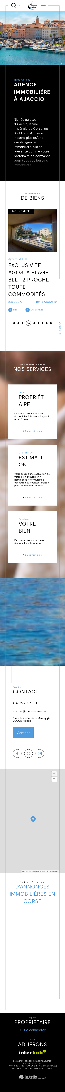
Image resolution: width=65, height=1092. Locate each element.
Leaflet (25, 871)
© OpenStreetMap (50, 871)
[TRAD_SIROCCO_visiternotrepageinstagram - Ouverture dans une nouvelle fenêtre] (40, 753)
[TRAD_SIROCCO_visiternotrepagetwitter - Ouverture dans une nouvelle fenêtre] (28, 753)
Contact (59, 328)
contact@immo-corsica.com (30, 711)
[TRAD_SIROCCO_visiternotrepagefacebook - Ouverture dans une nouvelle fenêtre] (17, 753)
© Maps (35, 871)
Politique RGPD (37, 1068)
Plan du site (31, 1066)
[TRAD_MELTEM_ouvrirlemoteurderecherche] (14, 5)
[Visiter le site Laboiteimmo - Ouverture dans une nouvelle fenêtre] (32, 1081)
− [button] (54, 779)
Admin (15, 1068)
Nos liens (24, 1068)
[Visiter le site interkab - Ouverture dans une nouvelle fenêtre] (32, 1052)
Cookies (49, 1068)
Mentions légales (47, 1066)
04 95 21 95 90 (25, 703)
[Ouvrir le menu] (43, 5)
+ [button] (54, 774)
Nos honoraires (16, 1066)
